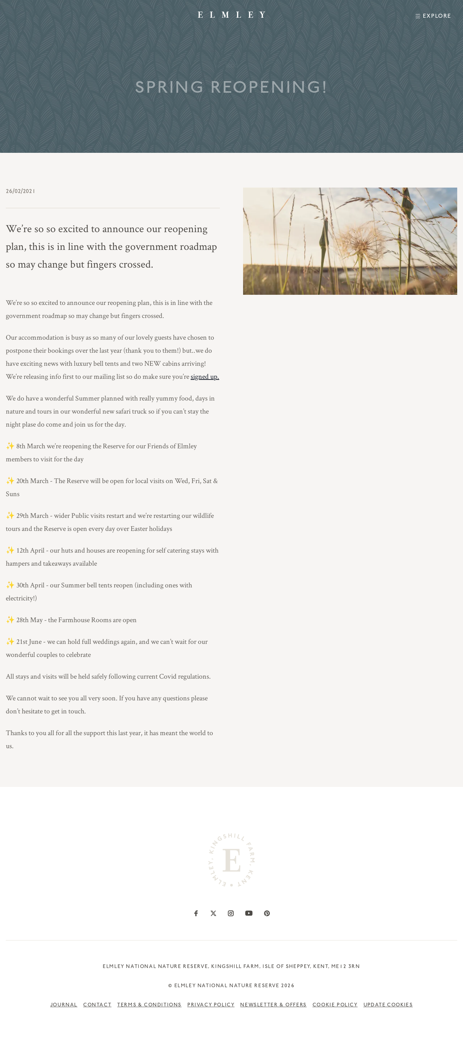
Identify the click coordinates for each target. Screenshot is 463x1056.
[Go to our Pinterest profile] (267, 913)
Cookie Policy (335, 1005)
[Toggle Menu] (433, 16)
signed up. (205, 376)
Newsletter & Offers (273, 1005)
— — (232, 67)
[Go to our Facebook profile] (196, 913)
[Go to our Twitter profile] (213, 913)
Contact (97, 1005)
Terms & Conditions (149, 1005)
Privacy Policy (210, 1005)
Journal (63, 1005)
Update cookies (388, 1005)
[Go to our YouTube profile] (248, 913)
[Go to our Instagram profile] (231, 913)
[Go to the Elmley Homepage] (231, 15)
